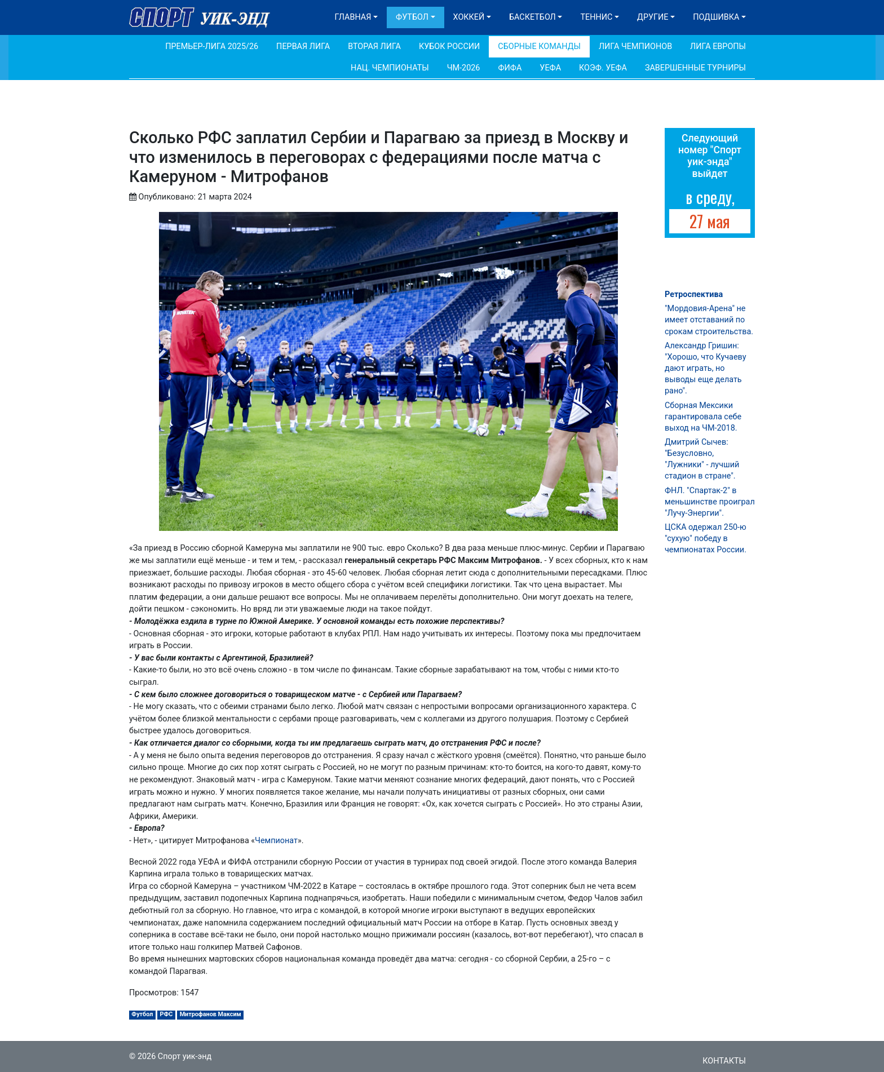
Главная (353, 17)
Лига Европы (718, 46)
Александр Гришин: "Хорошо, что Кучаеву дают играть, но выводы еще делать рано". (705, 368)
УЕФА (550, 68)
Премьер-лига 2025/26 (211, 46)
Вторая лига (374, 46)
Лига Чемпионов (635, 46)
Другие (652, 17)
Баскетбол (532, 17)
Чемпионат (276, 840)
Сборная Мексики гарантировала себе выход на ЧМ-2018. (703, 417)
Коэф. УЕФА (603, 68)
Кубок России (449, 46)
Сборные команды (539, 46)
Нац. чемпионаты (390, 68)
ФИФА (509, 68)
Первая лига (303, 46)
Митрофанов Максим (210, 1014)
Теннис (596, 17)
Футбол (412, 17)
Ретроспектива (694, 294)
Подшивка (716, 17)
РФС (166, 1014)
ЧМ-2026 (463, 68)
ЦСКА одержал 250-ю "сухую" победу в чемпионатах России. (705, 538)
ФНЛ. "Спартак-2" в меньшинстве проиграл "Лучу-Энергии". (710, 502)
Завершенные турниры (695, 68)
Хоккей (469, 17)
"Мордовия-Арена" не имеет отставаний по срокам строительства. (709, 320)
